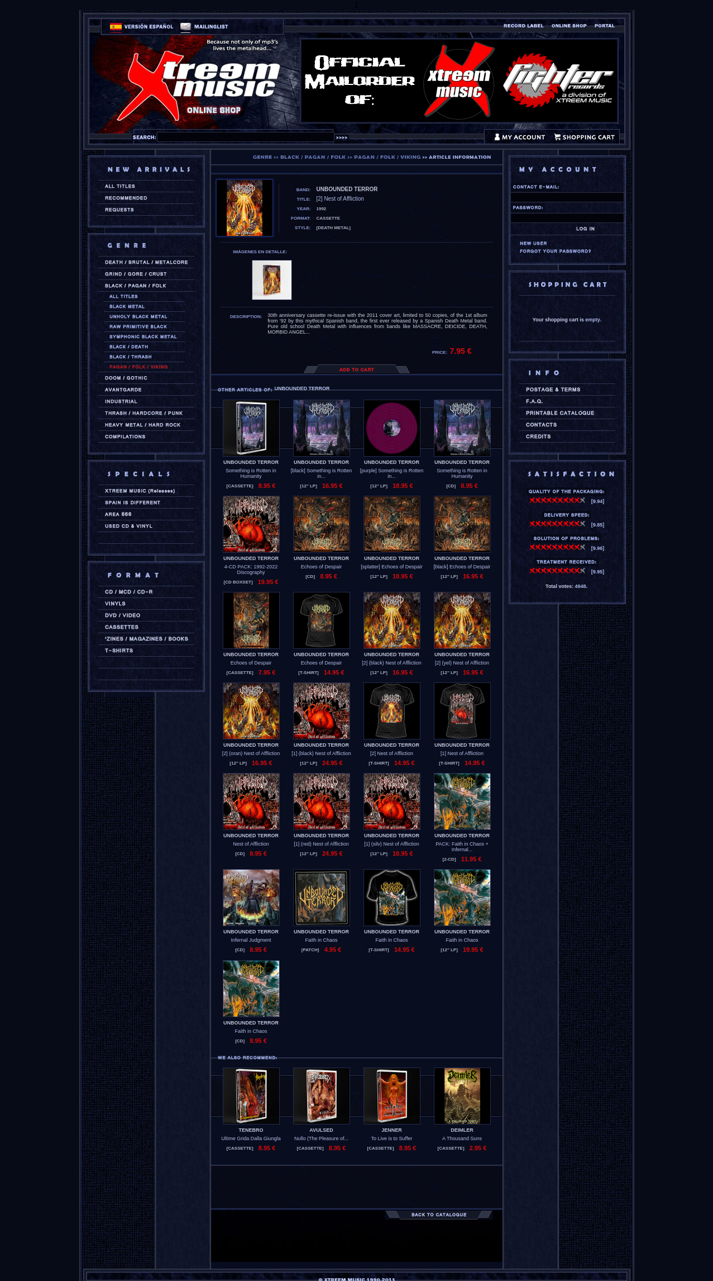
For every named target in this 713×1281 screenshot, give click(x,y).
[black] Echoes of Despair (461, 567)
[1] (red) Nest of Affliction (321, 844)
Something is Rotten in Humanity (251, 473)
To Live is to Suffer (392, 1138)
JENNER (391, 1130)
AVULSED (321, 1130)
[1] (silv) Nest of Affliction (391, 844)
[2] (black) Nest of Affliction (391, 663)
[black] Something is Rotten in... (321, 473)
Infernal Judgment (251, 940)
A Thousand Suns (462, 1138)
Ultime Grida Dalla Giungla (251, 1138)
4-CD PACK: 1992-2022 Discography (250, 569)
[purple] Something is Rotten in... (392, 473)
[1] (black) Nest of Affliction (321, 753)
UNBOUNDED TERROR (251, 462)
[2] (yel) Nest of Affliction (462, 663)
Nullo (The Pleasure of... (321, 1138)
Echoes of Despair (321, 567)
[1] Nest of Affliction (462, 753)
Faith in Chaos (321, 940)
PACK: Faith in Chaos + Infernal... (462, 846)
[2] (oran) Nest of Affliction (251, 753)
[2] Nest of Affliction (391, 753)
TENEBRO (250, 1130)
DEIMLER (462, 1130)
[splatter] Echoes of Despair (392, 567)
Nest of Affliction (251, 844)
